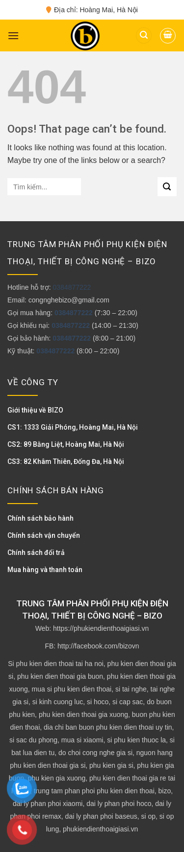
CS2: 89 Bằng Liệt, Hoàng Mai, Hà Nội (65, 444)
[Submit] (167, 186)
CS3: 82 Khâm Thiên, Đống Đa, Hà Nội (65, 461)
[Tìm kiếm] (144, 35)
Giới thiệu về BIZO (35, 410)
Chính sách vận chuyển (43, 535)
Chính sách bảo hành (40, 518)
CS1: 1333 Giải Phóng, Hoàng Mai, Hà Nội (72, 427)
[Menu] (13, 35)
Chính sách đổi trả (36, 552)
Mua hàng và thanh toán (44, 570)
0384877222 (72, 287)
